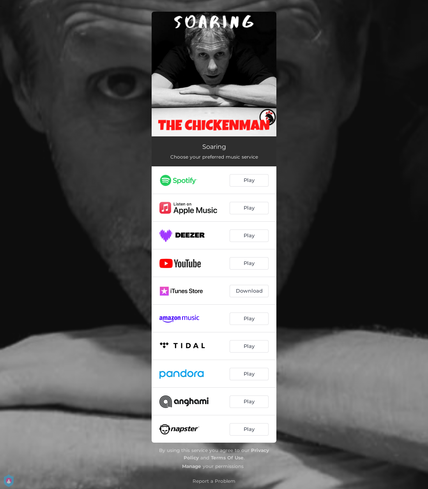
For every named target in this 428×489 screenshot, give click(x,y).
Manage (191, 466)
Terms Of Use (227, 458)
